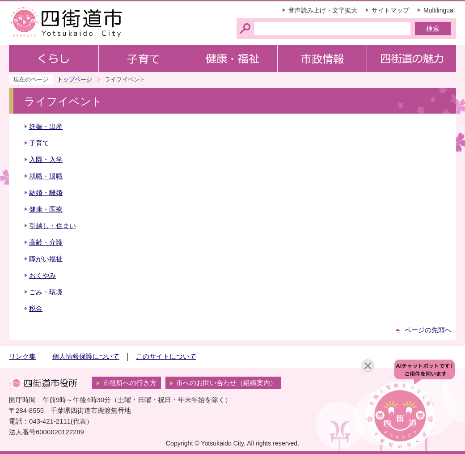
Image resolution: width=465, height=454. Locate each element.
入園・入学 (46, 159)
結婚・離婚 (46, 192)
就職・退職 (46, 176)
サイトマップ (390, 10)
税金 (35, 308)
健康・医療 (46, 209)
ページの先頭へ (428, 330)
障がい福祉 (46, 259)
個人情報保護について (85, 356)
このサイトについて (166, 356)
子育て (39, 143)
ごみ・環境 (46, 292)
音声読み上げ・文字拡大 (322, 10)
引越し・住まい (52, 225)
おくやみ (42, 275)
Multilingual (439, 10)
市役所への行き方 (129, 382)
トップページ (74, 79)
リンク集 (22, 356)
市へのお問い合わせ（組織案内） (226, 382)
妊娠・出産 (46, 126)
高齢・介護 (46, 242)
